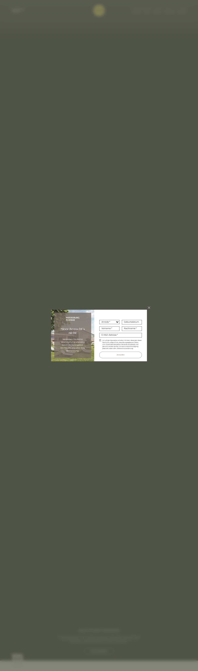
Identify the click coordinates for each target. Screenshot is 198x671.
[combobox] (109, 322)
